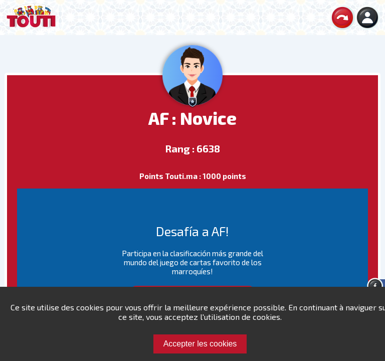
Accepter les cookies (200, 343)
